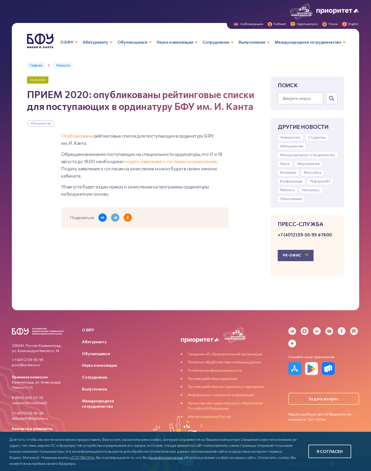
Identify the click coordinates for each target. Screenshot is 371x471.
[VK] (317, 331)
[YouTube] (329, 331)
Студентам (317, 137)
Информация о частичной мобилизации (221, 395)
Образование (291, 199)
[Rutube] (354, 331)
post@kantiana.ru (26, 365)
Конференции (291, 181)
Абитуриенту (94, 341)
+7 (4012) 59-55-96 (28, 413)
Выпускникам (94, 389)
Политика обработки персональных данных (224, 362)
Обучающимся (96, 353)
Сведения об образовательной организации (225, 354)
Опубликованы (77, 136)
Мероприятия (308, 164)
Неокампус (311, 190)
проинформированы (165, 457)
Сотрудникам (94, 377)
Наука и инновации (99, 365)
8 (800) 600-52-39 (27, 397)
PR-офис (292, 255)
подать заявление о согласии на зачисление (170, 161)
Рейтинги (287, 190)
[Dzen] (292, 343)
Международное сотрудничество (307, 155)
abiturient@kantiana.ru (30, 418)
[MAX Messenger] (304, 331)
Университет (290, 137)
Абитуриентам (40, 123)
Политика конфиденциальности (215, 370)
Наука (285, 164)
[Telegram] (292, 331)
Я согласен (330, 451)
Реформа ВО (320, 181)
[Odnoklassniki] (341, 331)
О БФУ (88, 330)
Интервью (288, 172)
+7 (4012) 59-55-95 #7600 (305, 234)
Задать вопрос (324, 398)
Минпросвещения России (209, 416)
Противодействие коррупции (212, 378)
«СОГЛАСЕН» (82, 457)
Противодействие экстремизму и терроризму (226, 386)
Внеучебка (312, 172)
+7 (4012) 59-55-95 (28, 359)
